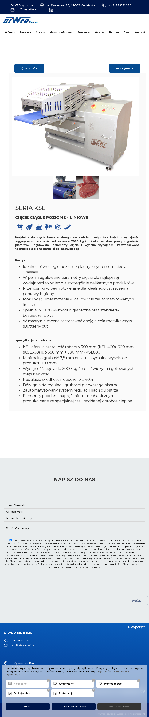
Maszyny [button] (25, 32)
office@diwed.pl (26, 9)
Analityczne (66, 683)
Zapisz (28, 706)
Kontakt (140, 32)
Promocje (83, 32)
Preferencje (66, 693)
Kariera (114, 32)
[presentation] (75, 578)
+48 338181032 (117, 5)
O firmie (10, 32)
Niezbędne (20, 683)
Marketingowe (113, 683)
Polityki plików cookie (107, 671)
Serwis (40, 32)
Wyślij (135, 600)
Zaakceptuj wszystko (73, 706)
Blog (127, 32)
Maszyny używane (61, 32)
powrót (29, 68)
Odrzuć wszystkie (119, 706)
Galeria (99, 32)
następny (125, 68)
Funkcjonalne (22, 693)
